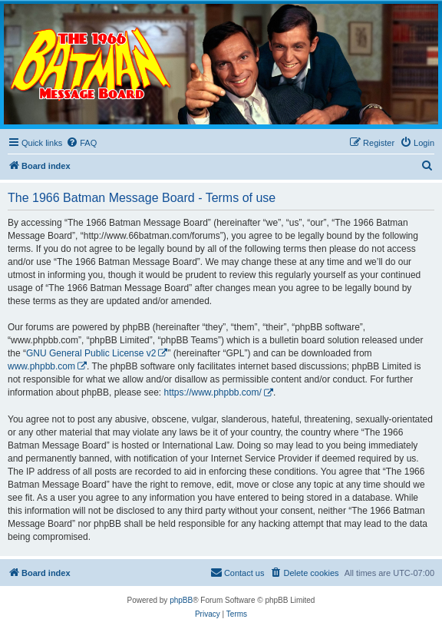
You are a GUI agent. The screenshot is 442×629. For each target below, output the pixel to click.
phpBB (181, 600)
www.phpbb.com (41, 366)
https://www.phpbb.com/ (212, 392)
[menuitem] (81, 143)
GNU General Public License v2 (91, 353)
